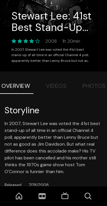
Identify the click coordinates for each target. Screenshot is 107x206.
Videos (56, 86)
